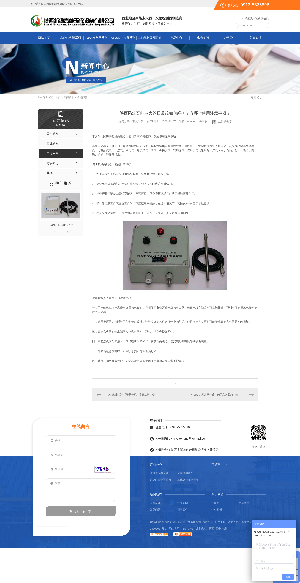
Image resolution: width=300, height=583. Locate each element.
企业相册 (216, 509)
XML (191, 528)
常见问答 (82, 97)
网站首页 (44, 37)
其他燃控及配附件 (150, 37)
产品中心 (176, 37)
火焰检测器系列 (96, 37)
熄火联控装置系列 (123, 37)
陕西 (211, 528)
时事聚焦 (182, 509)
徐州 (225, 528)
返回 (256, 97)
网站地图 (174, 528)
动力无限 (233, 521)
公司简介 (216, 502)
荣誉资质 (256, 37)
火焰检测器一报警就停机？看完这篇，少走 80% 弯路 (134, 394)
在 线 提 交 (80, 511)
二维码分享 (225, 121)
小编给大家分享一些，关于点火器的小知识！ (217, 394)
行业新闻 (182, 502)
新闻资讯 (69, 97)
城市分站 (201, 528)
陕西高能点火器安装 (166, 341)
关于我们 (229, 37)
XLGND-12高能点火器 (60, 224)
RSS (184, 528)
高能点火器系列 (70, 37)
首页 (58, 97)
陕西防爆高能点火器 (104, 164)
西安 (218, 528)
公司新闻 (155, 502)
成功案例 (203, 37)
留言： (80, 490)
